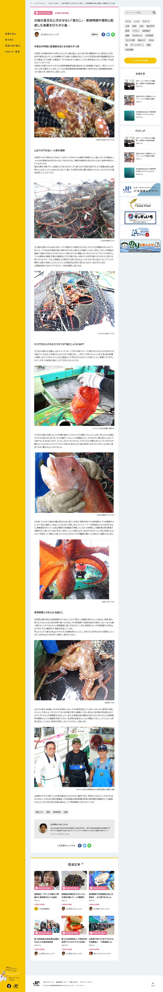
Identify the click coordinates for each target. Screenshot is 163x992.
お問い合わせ (73, 982)
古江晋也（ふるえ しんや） (50, 34)
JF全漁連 (149, 35)
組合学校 (150, 26)
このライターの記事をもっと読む (59, 834)
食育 (127, 30)
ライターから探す (140, 60)
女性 (141, 26)
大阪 (127, 26)
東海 (134, 26)
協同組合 (146, 30)
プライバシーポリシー (86, 982)
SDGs (151, 40)
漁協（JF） (39, 812)
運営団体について (61, 982)
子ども (128, 21)
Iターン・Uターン (137, 45)
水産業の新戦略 (62, 12)
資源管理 (57, 812)
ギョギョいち (137, 35)
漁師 (48, 812)
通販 (127, 35)
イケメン (135, 30)
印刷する (94, 34)
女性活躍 (129, 49)
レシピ (136, 21)
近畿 (65, 812)
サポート (146, 21)
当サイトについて (48, 982)
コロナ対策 (130, 40)
